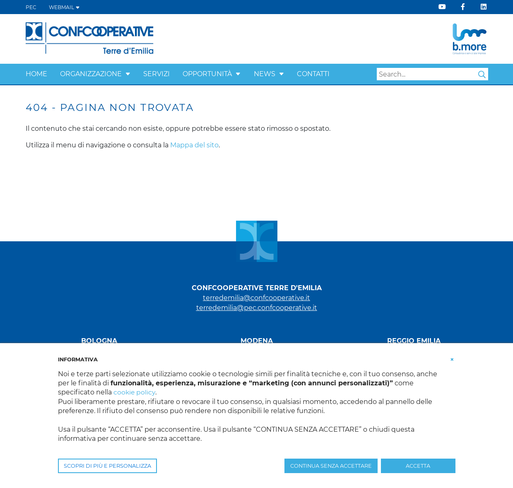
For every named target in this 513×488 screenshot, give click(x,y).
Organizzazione (91, 74)
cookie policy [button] (134, 392)
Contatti (313, 74)
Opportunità (207, 74)
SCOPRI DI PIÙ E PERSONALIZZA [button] (107, 466)
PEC (31, 7)
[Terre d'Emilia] (90, 38)
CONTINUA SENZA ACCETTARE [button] (331, 466)
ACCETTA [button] (418, 466)
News (264, 74)
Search (482, 74)
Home (36, 74)
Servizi (156, 74)
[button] (128, 74)
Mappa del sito (194, 145)
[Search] (432, 74)
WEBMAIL (64, 7)
